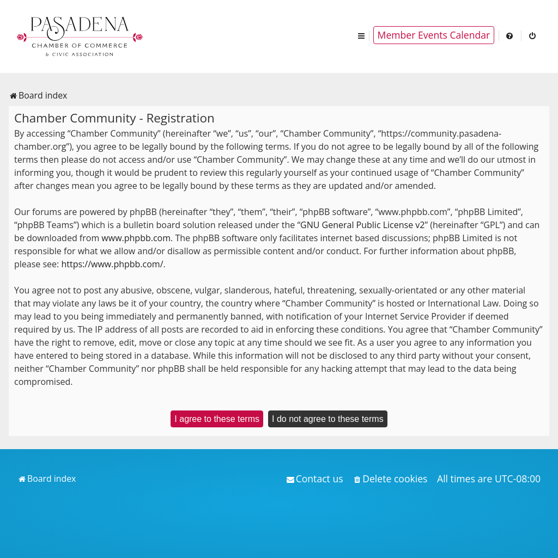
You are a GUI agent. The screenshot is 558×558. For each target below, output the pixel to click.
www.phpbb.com (136, 238)
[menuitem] (510, 35)
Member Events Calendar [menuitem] (434, 34)
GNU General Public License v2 (362, 225)
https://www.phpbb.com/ (112, 264)
